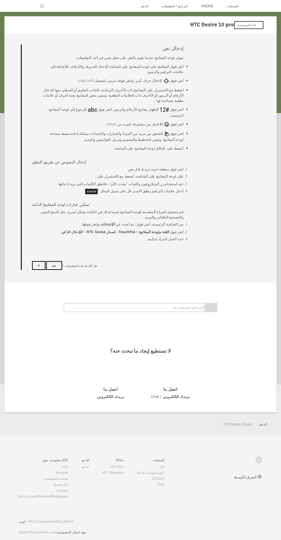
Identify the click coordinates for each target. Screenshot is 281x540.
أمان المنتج (64, 481)
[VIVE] (24, 6)
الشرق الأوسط (245, 473)
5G (169, 463)
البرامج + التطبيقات (172, 6)
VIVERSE (206, 6)
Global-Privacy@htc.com (39, 529)
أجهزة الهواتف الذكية (157, 469)
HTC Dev (122, 463)
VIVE (167, 481)
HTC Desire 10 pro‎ (236, 421)
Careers (66, 487)
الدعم (142, 6)
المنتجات (233, 6)
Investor (65, 469)
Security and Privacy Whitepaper (45, 493)
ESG (68, 463)
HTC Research (118, 469)
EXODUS (164, 475)
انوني (22, 518)
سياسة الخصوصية (60, 475)
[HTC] (257, 6)
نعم (54, 262)
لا (39, 262)
